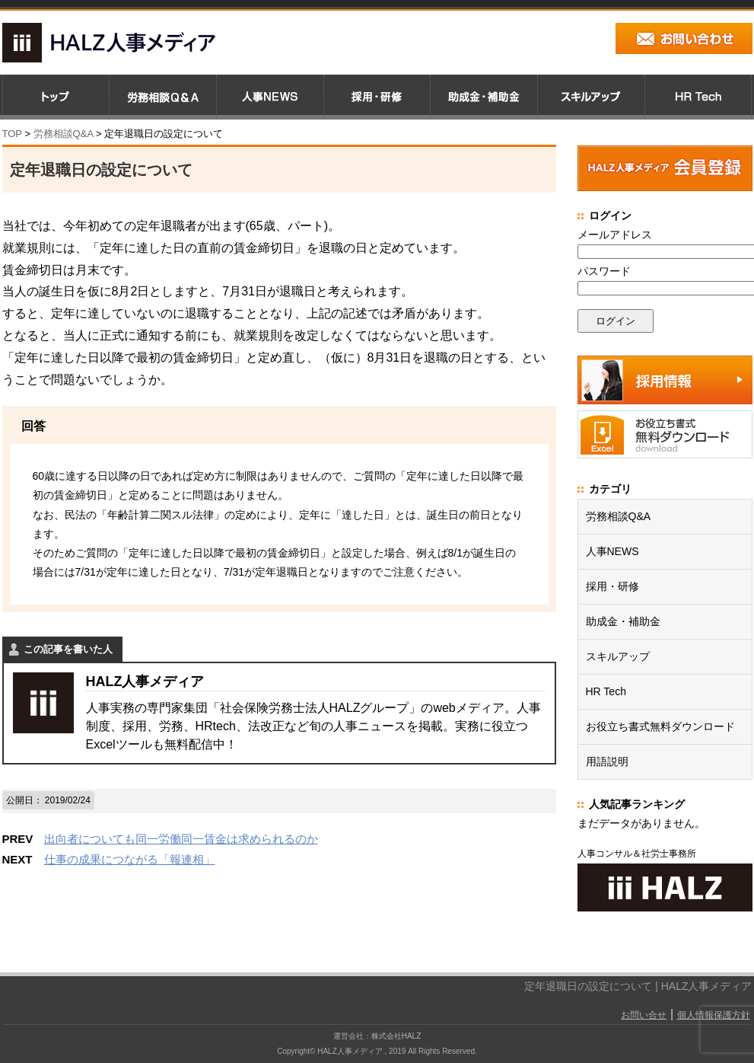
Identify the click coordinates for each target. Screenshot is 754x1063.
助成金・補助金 (623, 621)
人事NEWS (612, 551)
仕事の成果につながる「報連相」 (129, 859)
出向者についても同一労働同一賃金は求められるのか (181, 838)
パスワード (604, 271)
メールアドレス (614, 234)
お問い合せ (644, 1015)
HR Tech (606, 691)
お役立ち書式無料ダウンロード (660, 726)
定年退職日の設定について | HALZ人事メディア (638, 986)
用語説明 (607, 761)
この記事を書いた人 (68, 649)
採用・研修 (612, 586)
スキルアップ (618, 656)
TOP (12, 133)
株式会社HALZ (396, 1036)
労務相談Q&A (63, 133)
